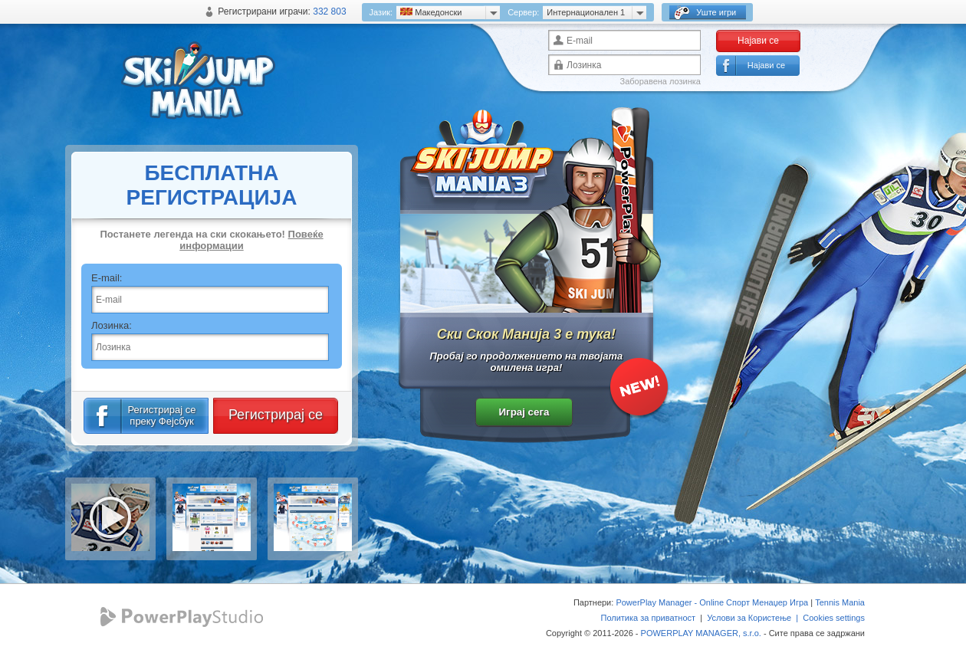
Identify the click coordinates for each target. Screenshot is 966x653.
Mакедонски (431, 12)
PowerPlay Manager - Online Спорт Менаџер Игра (712, 602)
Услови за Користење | (755, 617)
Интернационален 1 (586, 12)
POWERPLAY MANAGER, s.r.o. (701, 633)
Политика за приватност (647, 617)
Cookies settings (834, 617)
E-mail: (106, 278)
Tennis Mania (840, 602)
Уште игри (705, 12)
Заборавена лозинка (660, 81)
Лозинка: (111, 325)
